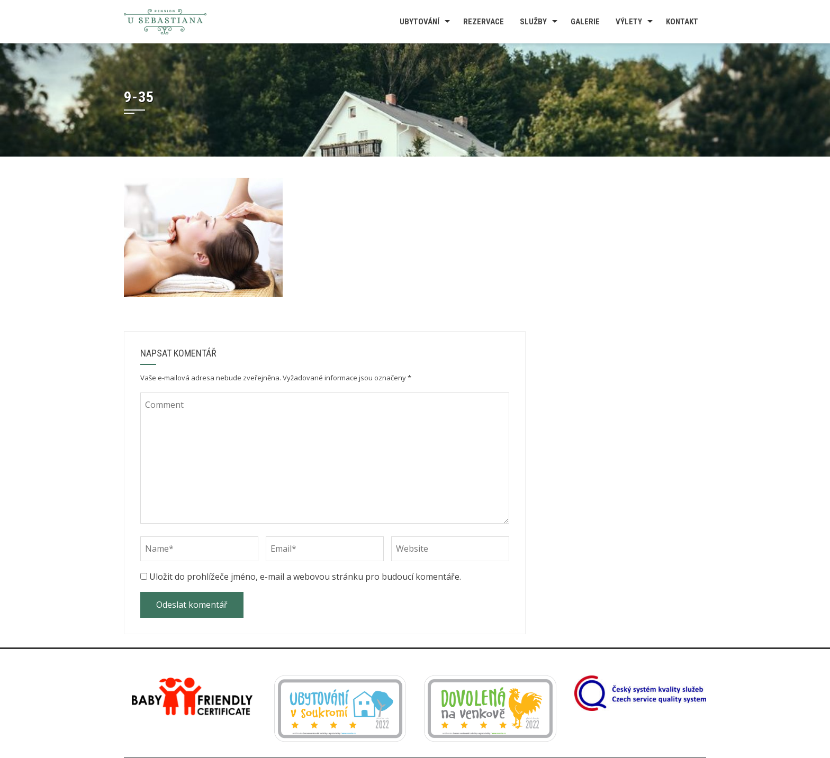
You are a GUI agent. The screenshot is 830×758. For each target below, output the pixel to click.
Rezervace (483, 21)
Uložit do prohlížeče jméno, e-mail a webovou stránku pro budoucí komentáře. (305, 576)
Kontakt (682, 21)
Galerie (585, 21)
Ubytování (419, 21)
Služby (533, 21)
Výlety (629, 21)
